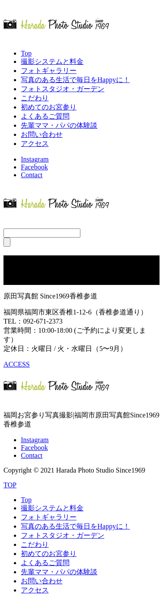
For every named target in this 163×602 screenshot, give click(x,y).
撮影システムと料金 (52, 61)
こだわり (35, 98)
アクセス (35, 143)
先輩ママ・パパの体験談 (59, 125)
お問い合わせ (42, 134)
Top (26, 53)
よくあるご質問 (45, 116)
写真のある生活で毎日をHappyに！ (75, 79)
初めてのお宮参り (49, 107)
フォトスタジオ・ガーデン (62, 89)
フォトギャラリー (49, 70)
